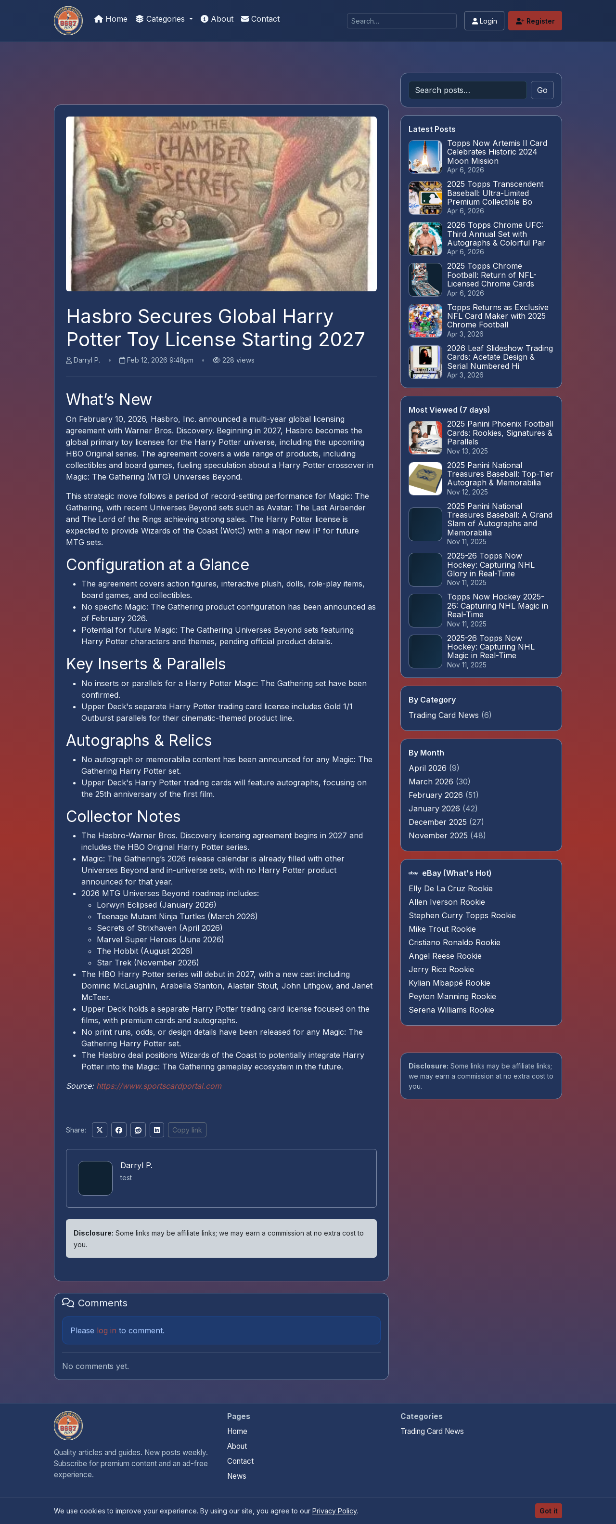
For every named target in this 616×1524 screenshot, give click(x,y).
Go (542, 90)
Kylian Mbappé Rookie (449, 983)
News (236, 1476)
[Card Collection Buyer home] (68, 1425)
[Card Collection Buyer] (68, 21)
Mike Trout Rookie (442, 929)
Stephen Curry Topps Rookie (462, 915)
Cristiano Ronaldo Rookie (454, 942)
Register (535, 21)
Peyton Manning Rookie (452, 996)
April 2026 (429, 768)
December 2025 (439, 822)
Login (484, 21)
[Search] (402, 20)
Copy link (187, 1130)
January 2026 (435, 808)
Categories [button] (161, 19)
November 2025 (439, 835)
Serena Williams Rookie (451, 1010)
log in (106, 1330)
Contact (260, 19)
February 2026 (437, 795)
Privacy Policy (334, 1511)
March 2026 (432, 781)
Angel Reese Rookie (445, 956)
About (217, 19)
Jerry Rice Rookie (441, 969)
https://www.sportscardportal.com (158, 1086)
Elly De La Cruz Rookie (451, 888)
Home (111, 19)
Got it (548, 1511)
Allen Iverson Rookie (447, 902)
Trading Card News (444, 715)
